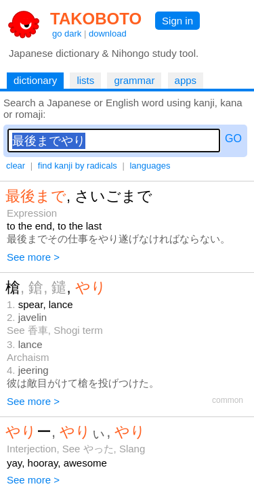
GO (233, 138)
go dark (66, 33)
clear (15, 165)
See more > (33, 257)
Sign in (177, 20)
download (108, 33)
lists (85, 80)
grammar (134, 80)
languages (149, 165)
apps (186, 80)
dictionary (35, 80)
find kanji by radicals (77, 165)
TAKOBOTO (96, 18)
